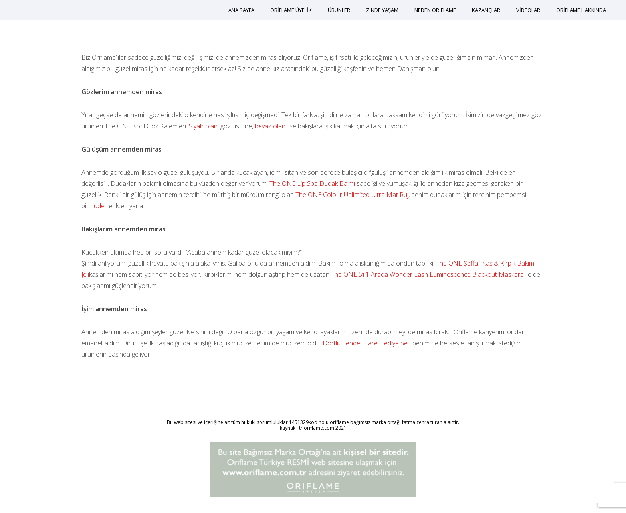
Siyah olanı (204, 126)
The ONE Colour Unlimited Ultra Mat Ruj (351, 194)
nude (97, 205)
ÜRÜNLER (339, 10)
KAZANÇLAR (486, 10)
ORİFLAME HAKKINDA (581, 10)
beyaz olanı (271, 126)
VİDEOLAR (528, 10)
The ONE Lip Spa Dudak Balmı (312, 183)
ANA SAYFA (241, 10)
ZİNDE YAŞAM (382, 10)
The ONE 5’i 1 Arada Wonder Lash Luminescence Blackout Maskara (427, 274)
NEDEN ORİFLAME (435, 10)
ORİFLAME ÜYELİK (291, 10)
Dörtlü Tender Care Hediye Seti (367, 343)
